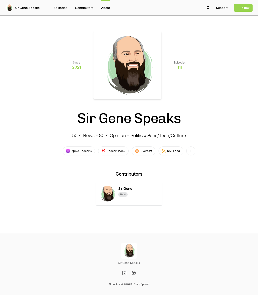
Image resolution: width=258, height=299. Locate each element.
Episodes (60, 8)
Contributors (84, 8)
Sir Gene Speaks (27, 8)
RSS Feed (171, 151)
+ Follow (243, 8)
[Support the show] (222, 7)
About (105, 8)
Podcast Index (113, 151)
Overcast (143, 151)
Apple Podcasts (79, 151)
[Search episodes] (208, 7)
